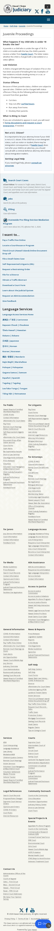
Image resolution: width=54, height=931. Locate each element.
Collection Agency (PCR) (37, 689)
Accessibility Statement (40, 919)
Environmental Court (36, 843)
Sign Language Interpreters (38, 546)
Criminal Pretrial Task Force (39, 837)
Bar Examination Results (12, 451)
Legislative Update (35, 637)
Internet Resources (10, 816)
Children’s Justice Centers (13, 757)
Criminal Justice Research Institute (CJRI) (38, 833)
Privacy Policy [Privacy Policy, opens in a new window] (10, 919)
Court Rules (7, 813)
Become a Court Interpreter (39, 552)
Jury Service (8, 663)
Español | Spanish (11, 378)
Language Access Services (38, 537)
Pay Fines (7, 424)
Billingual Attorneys (35, 485)
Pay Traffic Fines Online (12, 643)
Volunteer (7, 464)
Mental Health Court (36, 855)
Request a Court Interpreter (39, 543)
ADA (4, 742)
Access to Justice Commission (34, 592)
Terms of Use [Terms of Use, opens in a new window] (23, 919)
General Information (36, 464)
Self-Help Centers (35, 669)
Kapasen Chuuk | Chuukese (15, 325)
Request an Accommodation (39, 570)
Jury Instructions (34, 491)
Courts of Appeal (9, 879)
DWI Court (32, 840)
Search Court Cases (15, 180)
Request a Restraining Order (16, 269)
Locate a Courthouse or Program (18, 245)
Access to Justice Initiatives (38, 596)
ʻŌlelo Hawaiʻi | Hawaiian (14, 330)
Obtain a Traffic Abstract (14, 280)
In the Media (33, 643)
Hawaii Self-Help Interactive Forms (39, 606)
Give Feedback (9, 301)
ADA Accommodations (36, 567)
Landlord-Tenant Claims (37, 693)
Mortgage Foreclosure (36, 718)
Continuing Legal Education (38, 497)
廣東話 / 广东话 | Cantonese (15, 319)
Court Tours (32, 811)
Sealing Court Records (11, 675)
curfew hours (27, 104)
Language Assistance (11, 748)
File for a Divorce (10, 274)
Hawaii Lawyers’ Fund (36, 500)
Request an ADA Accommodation (18, 296)
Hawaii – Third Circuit (11, 888)
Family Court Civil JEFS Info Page (38, 468)
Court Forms (8, 445)
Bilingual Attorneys (35, 441)
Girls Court (32, 846)
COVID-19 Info (8, 415)
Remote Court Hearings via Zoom (13, 650)
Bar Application (34, 482)
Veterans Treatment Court (38, 861)
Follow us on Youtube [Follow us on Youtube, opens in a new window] (48, 11)
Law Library (32, 432)
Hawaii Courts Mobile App (13, 660)
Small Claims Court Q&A (37, 617)
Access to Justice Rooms (37, 602)
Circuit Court (33, 750)
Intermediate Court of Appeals (36, 746)
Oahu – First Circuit (10, 882)
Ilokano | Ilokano (10, 335)
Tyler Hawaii (32, 930)
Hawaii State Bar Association (39, 503)
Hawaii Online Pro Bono (37, 613)
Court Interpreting (10, 745)
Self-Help (31, 672)
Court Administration (11, 669)
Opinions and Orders (11, 579)
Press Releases (9, 461)
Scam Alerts (7, 448)
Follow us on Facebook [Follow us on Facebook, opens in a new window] (42, 11)
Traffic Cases (33, 712)
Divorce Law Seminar (11, 454)
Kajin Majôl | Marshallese (14, 362)
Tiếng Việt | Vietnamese (14, 393)
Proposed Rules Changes (12, 798)
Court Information (10, 537)
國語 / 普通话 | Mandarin (13, 356)
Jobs (8, 199)
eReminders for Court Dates (14, 421)
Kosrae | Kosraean (11, 351)
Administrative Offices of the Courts (14, 874)
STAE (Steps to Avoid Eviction (39, 858)
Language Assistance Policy (38, 534)
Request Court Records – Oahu (37, 708)
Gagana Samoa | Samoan (14, 372)
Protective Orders (35, 715)
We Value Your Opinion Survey (12, 898)
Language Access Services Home (17, 314)
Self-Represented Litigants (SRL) (18, 264)
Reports (31, 640)
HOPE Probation (34, 852)
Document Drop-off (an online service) (12, 441)
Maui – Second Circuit (11, 885)
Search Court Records (36, 429)
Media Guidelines (10, 567)
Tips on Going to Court (37, 730)
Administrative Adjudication (39, 763)
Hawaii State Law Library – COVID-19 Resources (38, 679)
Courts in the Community (38, 795)
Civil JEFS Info (33, 473)
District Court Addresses (12, 894)
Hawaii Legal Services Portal (39, 610)
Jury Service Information (12, 534)
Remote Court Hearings (37, 415)
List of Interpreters (35, 540)
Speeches (32, 652)
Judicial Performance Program (11, 478)
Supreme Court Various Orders (12, 802)
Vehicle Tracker (9, 777)
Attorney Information (36, 438)
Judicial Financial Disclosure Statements (13, 483)
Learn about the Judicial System (17, 290)
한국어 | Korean (9, 346)
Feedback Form (9, 487)
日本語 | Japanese (10, 341)
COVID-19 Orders (9, 810)
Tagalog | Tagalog (11, 383)
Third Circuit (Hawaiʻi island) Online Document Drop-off (38, 425)
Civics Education (34, 798)
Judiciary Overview (10, 666)
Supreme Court (34, 742)
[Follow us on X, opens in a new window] (37, 11)
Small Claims (33, 724)
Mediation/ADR (9, 754)
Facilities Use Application (12, 592)
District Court (33, 753)
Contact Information (11, 418)
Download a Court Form (13, 285)
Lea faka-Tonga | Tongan (14, 388)
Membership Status (35, 494)
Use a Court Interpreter (37, 549)
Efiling (9, 209)
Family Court (27, 54)
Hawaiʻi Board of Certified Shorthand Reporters (13, 410)
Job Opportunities (10, 657)
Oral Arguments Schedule (13, 458)
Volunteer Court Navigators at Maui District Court (13, 468)
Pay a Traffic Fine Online (13, 240)
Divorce (31, 683)
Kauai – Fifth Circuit (10, 891)
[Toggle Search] (47, 6)
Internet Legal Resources (38, 435)
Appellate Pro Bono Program (39, 599)
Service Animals (34, 576)
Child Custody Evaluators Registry (12, 473)
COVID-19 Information (11, 634)
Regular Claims (34, 727)
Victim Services (34, 696)
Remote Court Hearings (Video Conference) (12, 428)
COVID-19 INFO (34, 461)
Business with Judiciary (12, 672)
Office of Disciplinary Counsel (36, 507)
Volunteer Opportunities (37, 801)
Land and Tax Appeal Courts (39, 760)
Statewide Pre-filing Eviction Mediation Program (26, 221)
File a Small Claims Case (13, 258)
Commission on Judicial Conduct (37, 767)
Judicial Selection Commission (34, 777)
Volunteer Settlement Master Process (11, 773)
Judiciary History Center (37, 804)
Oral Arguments (34, 488)
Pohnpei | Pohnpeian (12, 367)
